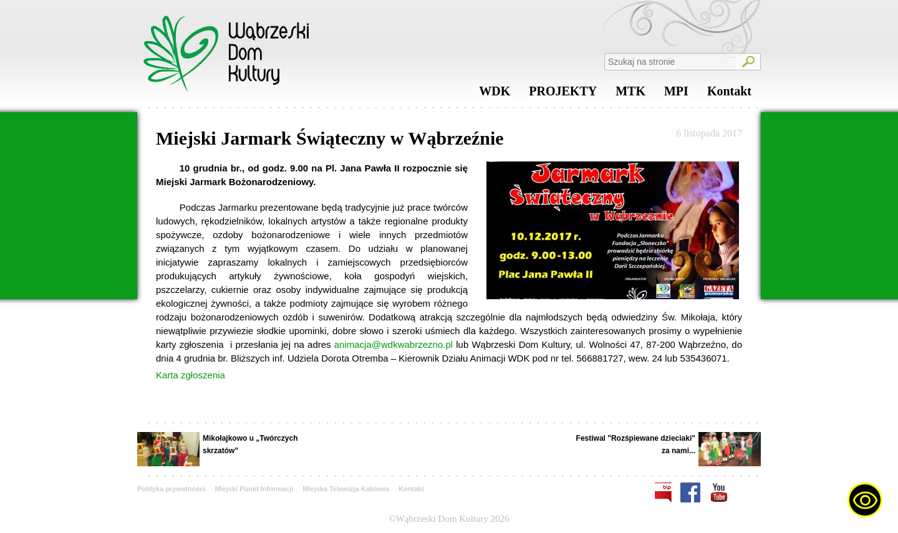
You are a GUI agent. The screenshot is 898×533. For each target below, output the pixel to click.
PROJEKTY (563, 94)
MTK (630, 94)
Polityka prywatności (171, 488)
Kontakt (729, 94)
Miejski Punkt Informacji (254, 488)
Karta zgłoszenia (190, 375)
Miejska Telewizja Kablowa (345, 488)
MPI (676, 94)
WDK (494, 94)
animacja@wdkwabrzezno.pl (393, 344)
